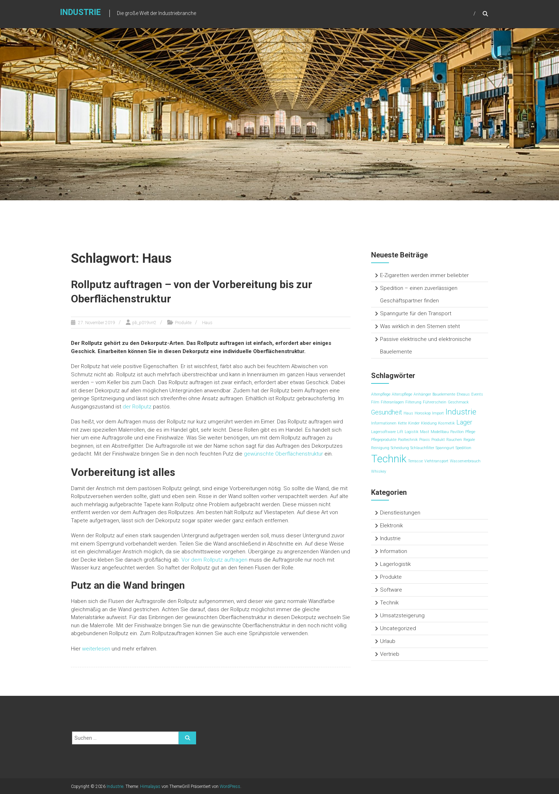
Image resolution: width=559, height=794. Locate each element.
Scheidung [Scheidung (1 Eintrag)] (400, 448)
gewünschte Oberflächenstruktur (283, 453)
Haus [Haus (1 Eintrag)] (408, 413)
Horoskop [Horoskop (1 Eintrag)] (423, 413)
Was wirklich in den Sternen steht (420, 326)
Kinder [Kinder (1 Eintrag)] (414, 423)
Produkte (183, 322)
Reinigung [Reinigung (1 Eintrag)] (380, 448)
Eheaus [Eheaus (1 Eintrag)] (463, 394)
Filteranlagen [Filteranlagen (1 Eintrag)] (392, 402)
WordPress (230, 785)
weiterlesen (96, 648)
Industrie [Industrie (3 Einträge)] (460, 411)
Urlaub (387, 641)
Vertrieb (389, 654)
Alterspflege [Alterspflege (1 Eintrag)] (402, 394)
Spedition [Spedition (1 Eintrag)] (463, 448)
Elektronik (391, 525)
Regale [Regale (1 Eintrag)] (469, 439)
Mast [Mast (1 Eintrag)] (424, 431)
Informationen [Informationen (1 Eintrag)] (383, 423)
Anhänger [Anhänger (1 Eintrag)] (422, 394)
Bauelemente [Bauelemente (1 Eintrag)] (443, 394)
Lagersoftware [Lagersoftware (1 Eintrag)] (383, 431)
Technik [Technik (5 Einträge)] (388, 459)
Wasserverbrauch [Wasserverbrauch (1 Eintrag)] (465, 461)
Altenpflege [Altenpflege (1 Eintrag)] (380, 394)
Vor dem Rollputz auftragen (214, 559)
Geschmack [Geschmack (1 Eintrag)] (458, 402)
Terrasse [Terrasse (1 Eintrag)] (415, 461)
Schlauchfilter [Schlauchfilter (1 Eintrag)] (422, 448)
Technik (389, 602)
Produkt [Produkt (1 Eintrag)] (438, 439)
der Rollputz (137, 406)
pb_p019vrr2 (144, 322)
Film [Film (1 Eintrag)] (375, 402)
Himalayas (150, 785)
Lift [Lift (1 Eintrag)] (400, 431)
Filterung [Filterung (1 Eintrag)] (413, 402)
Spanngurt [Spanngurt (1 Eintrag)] (445, 448)
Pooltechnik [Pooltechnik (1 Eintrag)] (408, 439)
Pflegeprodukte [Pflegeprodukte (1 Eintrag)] (383, 439)
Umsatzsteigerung (402, 615)
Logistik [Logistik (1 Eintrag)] (412, 431)
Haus (207, 322)
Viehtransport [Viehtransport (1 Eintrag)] (436, 461)
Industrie (78, 13)
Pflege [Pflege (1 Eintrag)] (470, 431)
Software (391, 590)
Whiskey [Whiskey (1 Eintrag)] (378, 471)
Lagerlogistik (395, 564)
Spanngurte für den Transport (415, 313)
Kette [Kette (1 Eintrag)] (402, 423)
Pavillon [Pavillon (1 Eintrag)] (457, 431)
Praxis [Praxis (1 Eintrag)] (424, 439)
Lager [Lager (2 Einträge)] (464, 422)
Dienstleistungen (400, 512)
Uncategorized (398, 628)
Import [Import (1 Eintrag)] (438, 413)
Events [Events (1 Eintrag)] (477, 394)
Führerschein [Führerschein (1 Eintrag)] (434, 402)
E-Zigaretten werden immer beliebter (424, 275)
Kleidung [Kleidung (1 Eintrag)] (429, 423)
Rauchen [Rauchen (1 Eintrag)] (454, 439)
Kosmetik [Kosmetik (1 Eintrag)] (446, 423)
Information (393, 551)
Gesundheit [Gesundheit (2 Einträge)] (386, 412)
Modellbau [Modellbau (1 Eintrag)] (440, 431)
